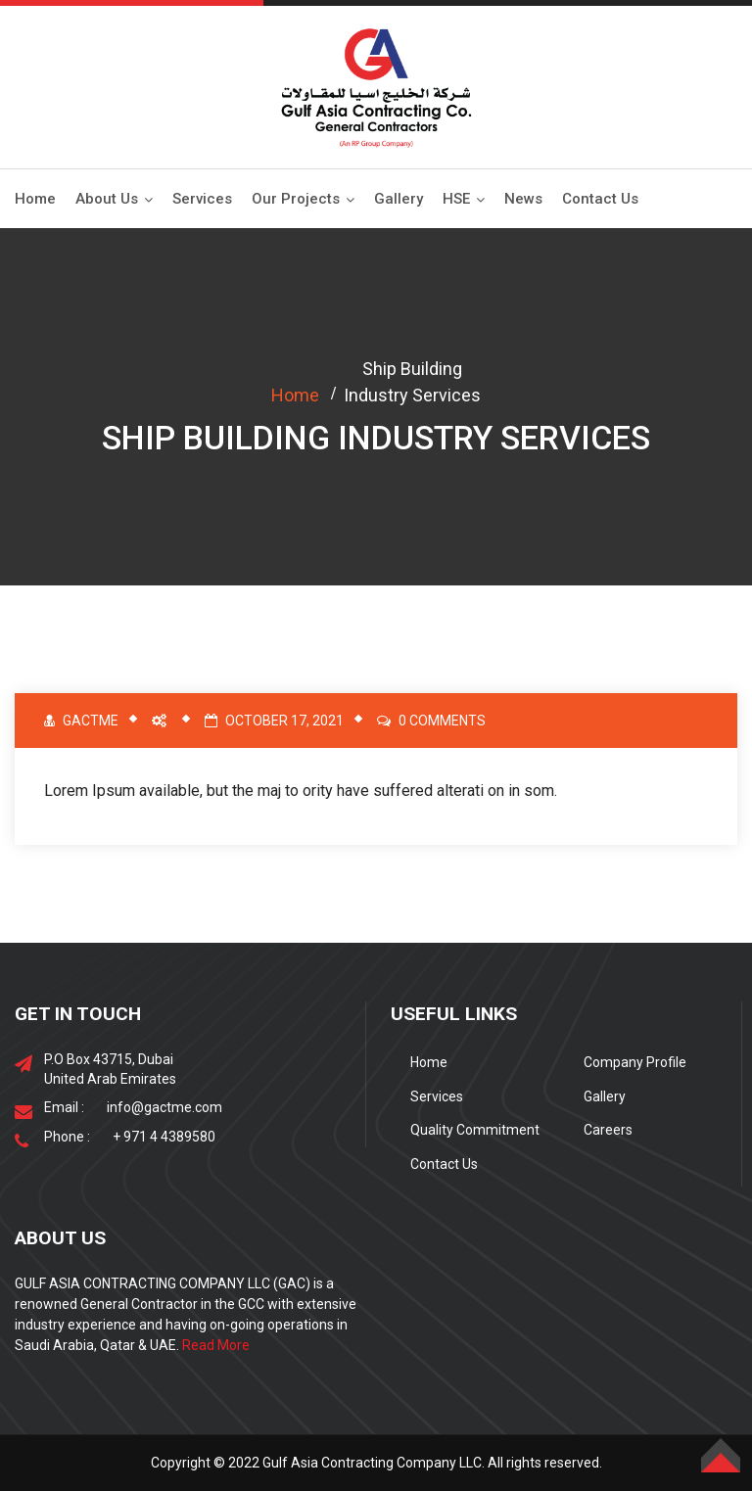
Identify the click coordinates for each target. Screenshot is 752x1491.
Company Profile (635, 1062)
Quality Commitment (475, 1130)
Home (35, 199)
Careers (608, 1130)
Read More (216, 1345)
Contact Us (600, 199)
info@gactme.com (164, 1107)
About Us (106, 199)
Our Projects (296, 199)
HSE (456, 199)
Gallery (398, 199)
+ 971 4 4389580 (164, 1136)
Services (202, 199)
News (523, 199)
